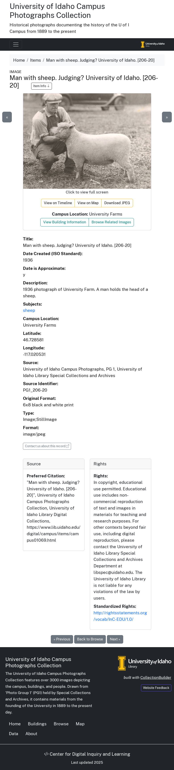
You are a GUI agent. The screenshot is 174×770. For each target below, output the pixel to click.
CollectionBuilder (155, 677)
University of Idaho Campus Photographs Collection (57, 11)
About (31, 733)
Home (19, 60)
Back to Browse (90, 639)
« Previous (62, 639)
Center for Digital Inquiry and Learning (87, 754)
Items (35, 60)
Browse (61, 723)
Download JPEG (117, 203)
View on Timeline (58, 203)
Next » (115, 639)
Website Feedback (156, 688)
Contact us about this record (48, 446)
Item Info (41, 86)
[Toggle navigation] (16, 44)
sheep (29, 310)
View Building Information (64, 222)
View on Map (88, 203)
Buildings (37, 723)
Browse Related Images (111, 222)
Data (13, 733)
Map (80, 723)
